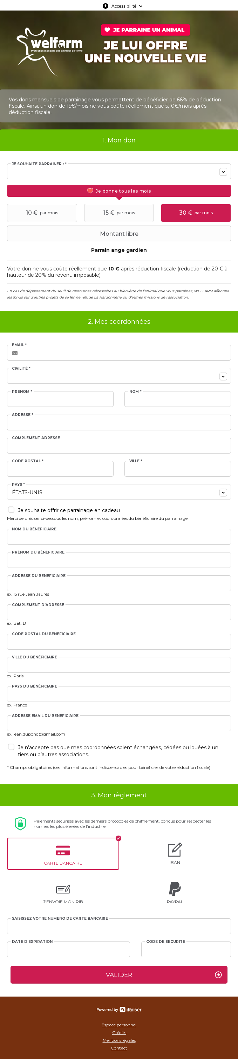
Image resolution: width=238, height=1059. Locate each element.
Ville (135, 461)
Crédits (119, 1032)
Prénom (22, 392)
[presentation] (119, 191)
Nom (135, 392)
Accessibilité (123, 6)
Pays (18, 485)
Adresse (22, 415)
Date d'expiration (32, 942)
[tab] (119, 191)
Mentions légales (119, 1040)
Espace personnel (119, 1024)
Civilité (21, 369)
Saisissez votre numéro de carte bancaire (60, 919)
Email (19, 345)
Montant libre (73, 233)
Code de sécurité (165, 942)
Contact (119, 1048)
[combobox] (119, 171)
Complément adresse (36, 438)
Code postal (27, 461)
